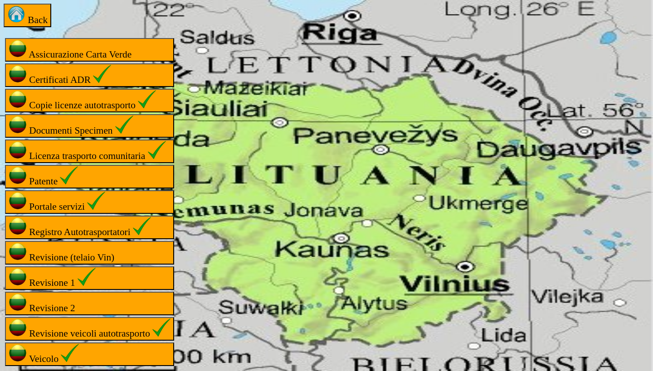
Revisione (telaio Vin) (61, 252)
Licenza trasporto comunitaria (87, 151)
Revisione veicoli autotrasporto (90, 328)
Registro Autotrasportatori (80, 227)
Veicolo (44, 354)
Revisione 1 (52, 278)
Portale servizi (57, 202)
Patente (43, 176)
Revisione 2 (42, 303)
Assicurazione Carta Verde (70, 49)
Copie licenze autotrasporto (82, 100)
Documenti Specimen (71, 126)
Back (27, 15)
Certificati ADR (60, 75)
